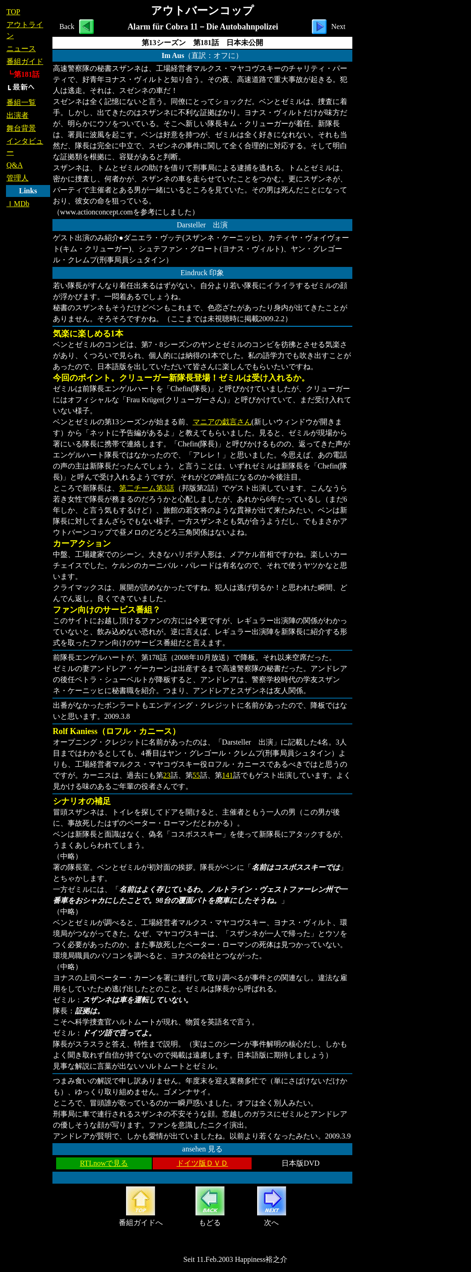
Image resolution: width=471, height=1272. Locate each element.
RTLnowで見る (104, 1163)
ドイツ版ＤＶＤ (202, 1163)
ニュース (21, 48)
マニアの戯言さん (222, 422)
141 (227, 775)
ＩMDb (17, 204)
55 (196, 775)
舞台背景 (21, 128)
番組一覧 (21, 102)
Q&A (14, 165)
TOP (13, 12)
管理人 (17, 178)
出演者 (17, 115)
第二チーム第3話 (146, 488)
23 (167, 775)
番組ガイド (24, 61)
